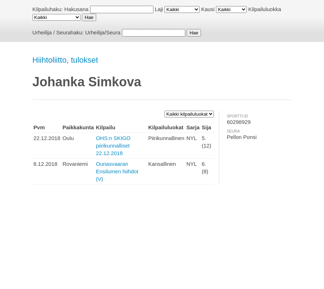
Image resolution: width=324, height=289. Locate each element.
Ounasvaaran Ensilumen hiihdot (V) (117, 171)
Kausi (208, 9)
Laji (159, 9)
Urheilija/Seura (102, 32)
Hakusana (76, 9)
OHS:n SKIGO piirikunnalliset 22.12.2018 (113, 145)
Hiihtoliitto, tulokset (65, 60)
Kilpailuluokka (264, 9)
